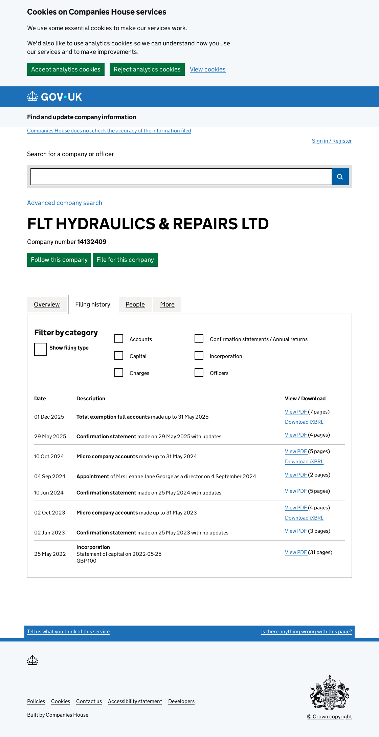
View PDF (296, 411)
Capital (130, 357)
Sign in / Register (332, 141)
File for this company (125, 260)
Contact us (89, 701)
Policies (36, 701)
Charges (131, 374)
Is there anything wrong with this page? (306, 631)
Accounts (133, 340)
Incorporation (218, 357)
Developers (181, 701)
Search (340, 176)
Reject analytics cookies (147, 69)
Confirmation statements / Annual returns (251, 340)
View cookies (208, 69)
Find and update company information (81, 117)
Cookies (60, 701)
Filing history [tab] (92, 304)
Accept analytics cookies (66, 69)
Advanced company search (64, 203)
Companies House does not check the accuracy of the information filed (109, 130)
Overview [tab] (47, 304)
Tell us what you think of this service (68, 631)
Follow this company (59, 260)
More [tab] (167, 304)
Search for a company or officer (70, 154)
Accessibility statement (135, 701)
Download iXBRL (304, 422)
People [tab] (135, 304)
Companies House (67, 715)
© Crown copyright (329, 716)
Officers (211, 374)
